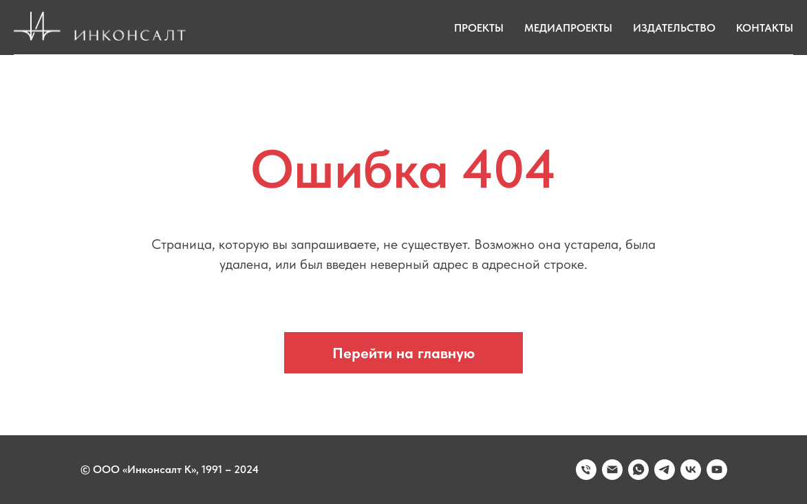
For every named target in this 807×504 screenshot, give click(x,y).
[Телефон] (586, 469)
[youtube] (717, 469)
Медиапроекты (568, 27)
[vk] (690, 469)
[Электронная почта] (612, 469)
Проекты (479, 27)
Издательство (674, 27)
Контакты (764, 27)
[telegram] (664, 469)
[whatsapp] (638, 469)
